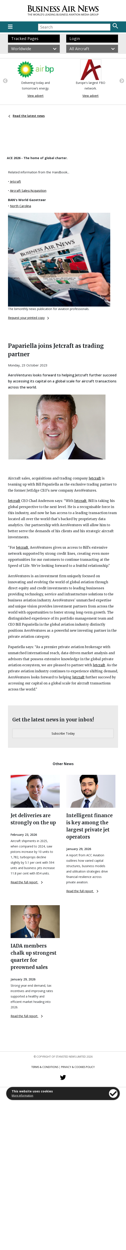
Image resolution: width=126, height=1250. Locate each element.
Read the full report (27, 882)
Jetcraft (15, 181)
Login (74, 38)
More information (22, 1095)
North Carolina (20, 206)
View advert (35, 96)
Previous (5, 80)
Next (121, 80)
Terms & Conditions (44, 1067)
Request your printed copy (28, 318)
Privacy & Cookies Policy (78, 1067)
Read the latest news (26, 116)
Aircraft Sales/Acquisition (28, 190)
